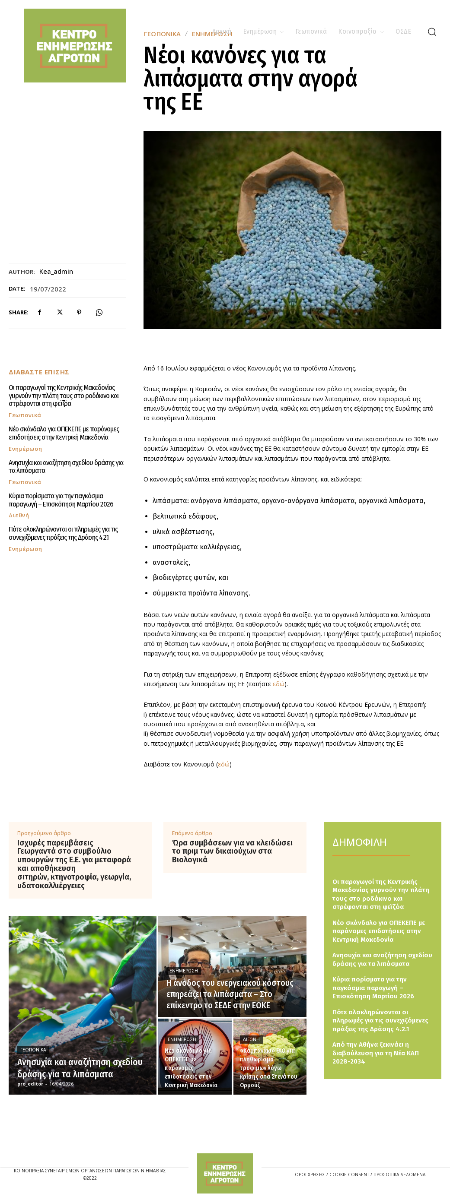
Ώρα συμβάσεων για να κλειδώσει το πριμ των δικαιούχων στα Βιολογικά (232, 851)
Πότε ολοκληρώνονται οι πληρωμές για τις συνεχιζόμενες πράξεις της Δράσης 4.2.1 (63, 533)
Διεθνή (19, 515)
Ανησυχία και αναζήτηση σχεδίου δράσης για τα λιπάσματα (66, 466)
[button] (431, 31)
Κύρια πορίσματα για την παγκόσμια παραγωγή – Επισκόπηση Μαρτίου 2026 (61, 500)
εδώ (278, 684)
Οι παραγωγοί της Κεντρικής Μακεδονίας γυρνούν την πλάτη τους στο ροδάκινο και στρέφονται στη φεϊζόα (63, 395)
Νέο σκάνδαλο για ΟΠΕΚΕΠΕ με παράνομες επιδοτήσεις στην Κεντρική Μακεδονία (64, 433)
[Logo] (224, 1173)
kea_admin (56, 271)
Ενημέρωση (25, 448)
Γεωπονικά (25, 415)
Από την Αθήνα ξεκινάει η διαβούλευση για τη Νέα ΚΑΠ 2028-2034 (375, 1053)
